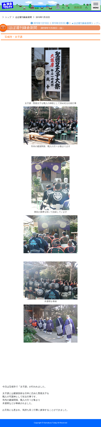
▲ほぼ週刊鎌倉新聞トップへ (85, 23)
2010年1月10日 (40, 23)
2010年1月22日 (43, 17)
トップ (8, 17)
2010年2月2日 (60, 23)
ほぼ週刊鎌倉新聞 (23, 17)
